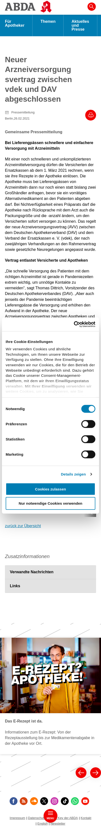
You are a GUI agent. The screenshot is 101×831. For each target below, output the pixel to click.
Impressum (17, 818)
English (42, 823)
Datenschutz (37, 818)
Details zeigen (73, 474)
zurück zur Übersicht (23, 526)
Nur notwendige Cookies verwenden (50, 503)
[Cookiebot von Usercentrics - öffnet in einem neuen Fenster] (73, 324)
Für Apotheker (14, 23)
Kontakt (86, 818)
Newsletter (57, 823)
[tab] (50, 572)
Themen (47, 21)
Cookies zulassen (50, 489)
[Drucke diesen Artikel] (90, 115)
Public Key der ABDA (63, 818)
